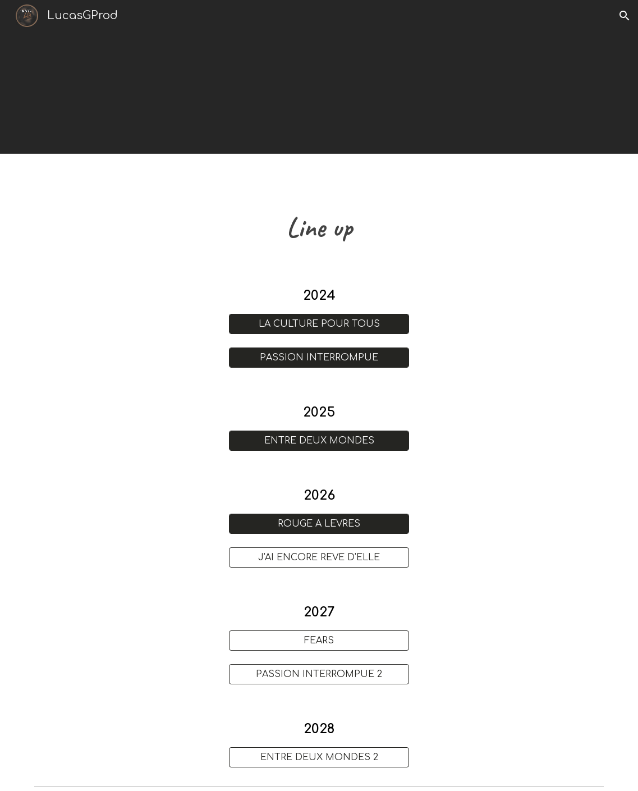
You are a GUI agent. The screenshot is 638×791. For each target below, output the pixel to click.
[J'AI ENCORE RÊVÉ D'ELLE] (319, 557)
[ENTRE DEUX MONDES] (319, 441)
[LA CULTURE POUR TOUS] (319, 324)
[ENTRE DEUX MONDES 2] (319, 757)
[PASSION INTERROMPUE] (319, 358)
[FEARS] (319, 641)
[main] (319, 227)
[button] (624, 15)
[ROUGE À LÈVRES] (319, 524)
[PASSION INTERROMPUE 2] (319, 674)
